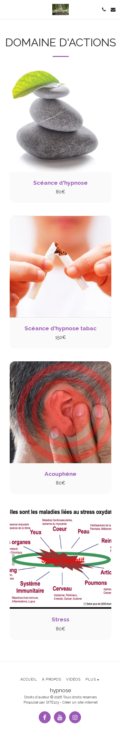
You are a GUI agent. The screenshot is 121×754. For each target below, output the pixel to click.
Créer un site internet (80, 702)
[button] (7, 9)
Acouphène (60, 474)
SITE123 (52, 702)
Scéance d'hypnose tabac (60, 328)
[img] (60, 121)
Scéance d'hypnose (60, 183)
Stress (60, 619)
